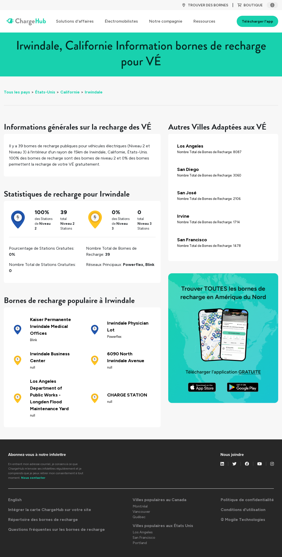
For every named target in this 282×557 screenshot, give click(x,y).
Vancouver (141, 512)
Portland (140, 543)
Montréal (140, 506)
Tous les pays (17, 92)
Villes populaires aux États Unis (163, 525)
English (15, 499)
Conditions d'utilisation (243, 509)
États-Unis (45, 92)
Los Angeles (143, 532)
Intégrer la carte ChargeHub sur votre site (49, 509)
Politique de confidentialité (247, 499)
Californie (70, 92)
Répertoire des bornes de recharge (43, 519)
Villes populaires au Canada (159, 499)
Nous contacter (33, 478)
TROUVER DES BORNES (205, 5)
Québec (139, 517)
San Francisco (144, 537)
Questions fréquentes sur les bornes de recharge (56, 529)
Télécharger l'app (257, 21)
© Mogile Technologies (243, 519)
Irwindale (94, 92)
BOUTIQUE (250, 5)
